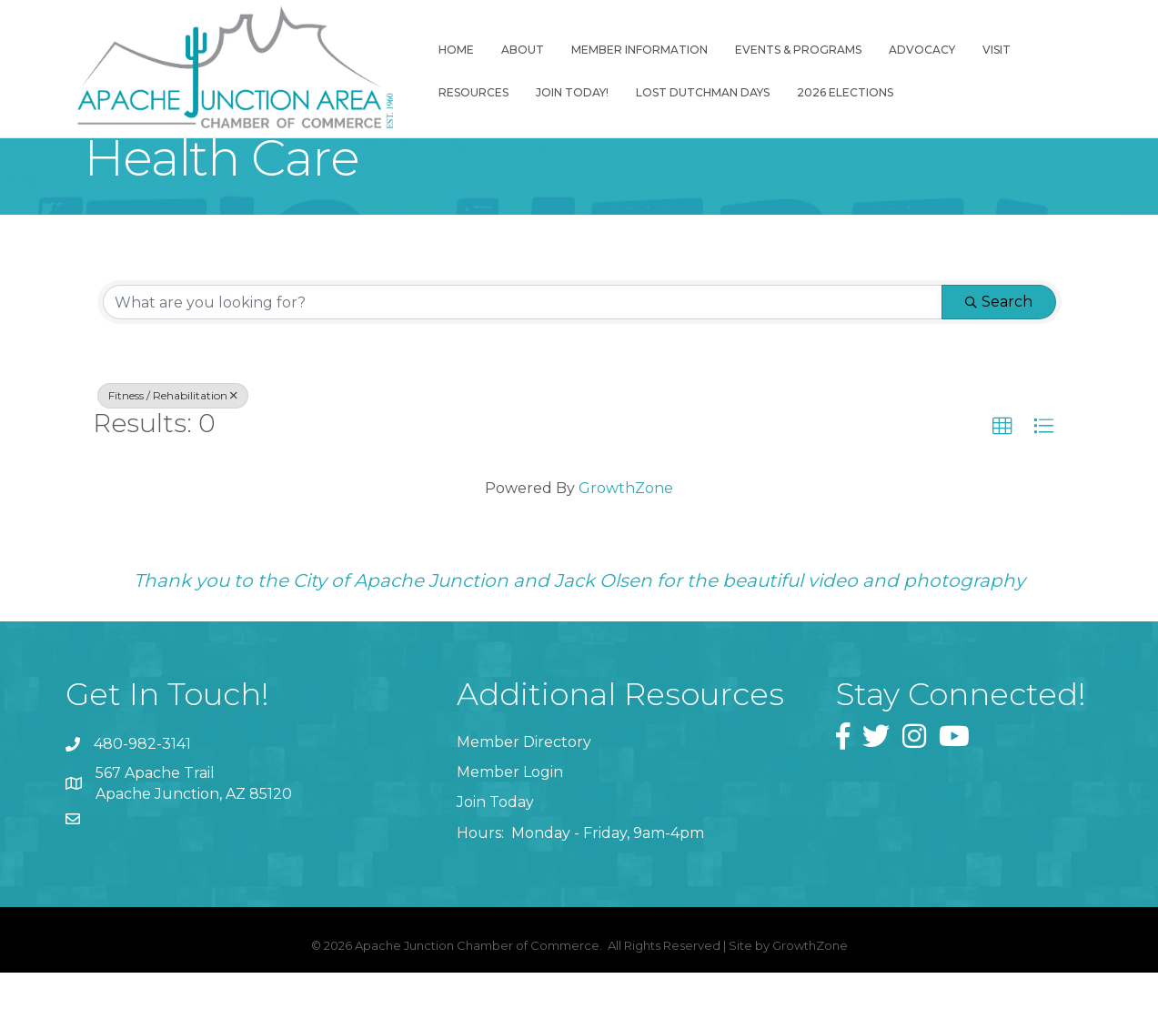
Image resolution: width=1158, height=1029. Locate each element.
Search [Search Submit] (998, 308)
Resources (468, 95)
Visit (991, 52)
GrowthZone (626, 494)
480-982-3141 (142, 750)
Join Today (495, 808)
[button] (1002, 433)
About (517, 52)
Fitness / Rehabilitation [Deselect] (172, 402)
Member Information (634, 52)
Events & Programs (793, 52)
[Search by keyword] (522, 308)
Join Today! (566, 95)
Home (450, 52)
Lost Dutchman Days (697, 95)
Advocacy (916, 52)
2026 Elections (839, 95)
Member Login (510, 778)
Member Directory (524, 748)
